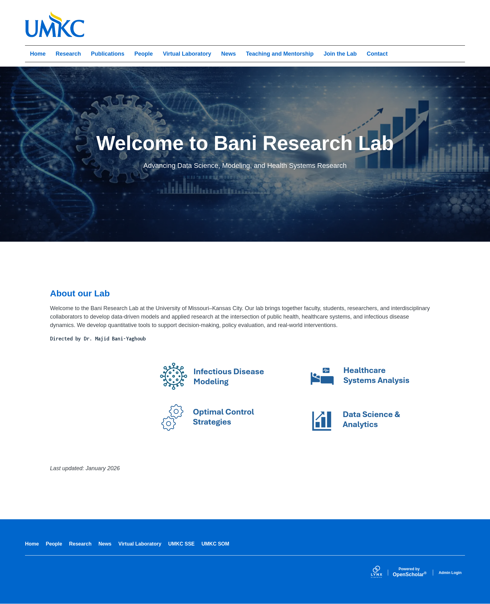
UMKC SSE (181, 543)
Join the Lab (340, 54)
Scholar (409, 572)
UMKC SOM (215, 543)
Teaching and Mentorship (280, 54)
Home (38, 54)
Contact (377, 54)
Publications (107, 54)
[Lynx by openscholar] (382, 573)
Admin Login (450, 573)
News (228, 54)
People (143, 54)
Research (68, 54)
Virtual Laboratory (187, 54)
